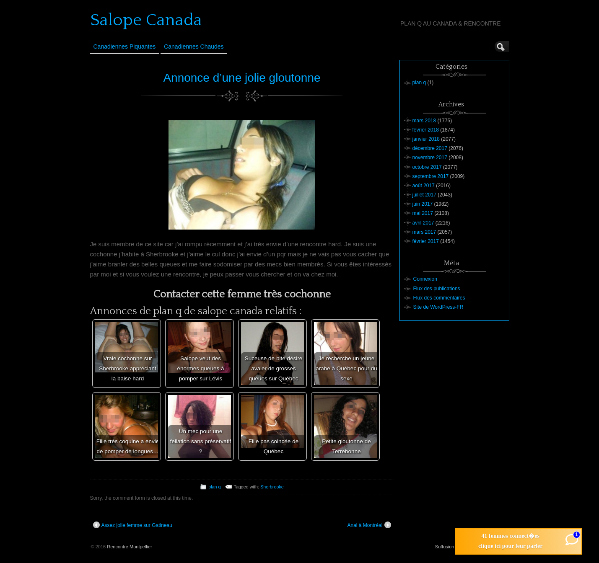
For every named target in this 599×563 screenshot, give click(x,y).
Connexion (425, 279)
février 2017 (425, 241)
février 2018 (425, 130)
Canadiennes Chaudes (193, 46)
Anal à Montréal (369, 525)
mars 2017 (424, 232)
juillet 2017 (424, 195)
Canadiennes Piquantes (124, 46)
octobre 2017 (427, 167)
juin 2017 (422, 204)
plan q (214, 486)
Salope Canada (146, 20)
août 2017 (423, 186)
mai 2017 (422, 213)
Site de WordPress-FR (438, 307)
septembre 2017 (430, 176)
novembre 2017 (429, 157)
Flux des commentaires (439, 298)
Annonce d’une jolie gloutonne (241, 77)
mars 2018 (424, 121)
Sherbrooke (272, 486)
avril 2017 (423, 223)
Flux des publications (436, 289)
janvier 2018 (426, 139)
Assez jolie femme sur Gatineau (132, 525)
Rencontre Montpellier (129, 546)
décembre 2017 (429, 148)
